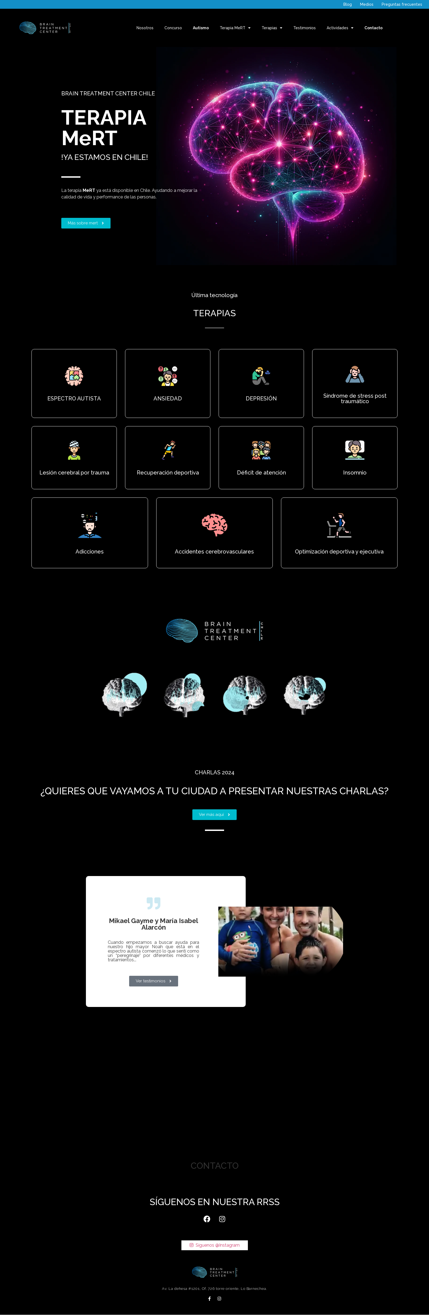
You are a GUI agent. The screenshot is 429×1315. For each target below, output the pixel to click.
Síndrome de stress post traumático (355, 399)
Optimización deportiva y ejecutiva (339, 551)
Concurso (173, 28)
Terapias (272, 28)
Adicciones (90, 551)
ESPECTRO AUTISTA (74, 398)
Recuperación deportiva (168, 472)
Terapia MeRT (235, 28)
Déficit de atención (261, 472)
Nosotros (145, 28)
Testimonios (304, 28)
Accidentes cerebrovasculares (214, 551)
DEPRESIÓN (261, 398)
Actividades (340, 28)
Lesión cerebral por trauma (74, 472)
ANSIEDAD (167, 398)
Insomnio (355, 472)
